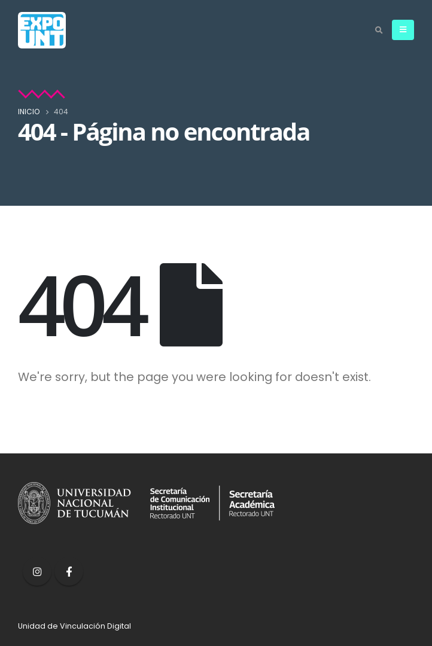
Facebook (68, 571)
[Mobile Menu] (403, 30)
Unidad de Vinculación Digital (74, 626)
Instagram (37, 571)
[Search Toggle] (378, 30)
